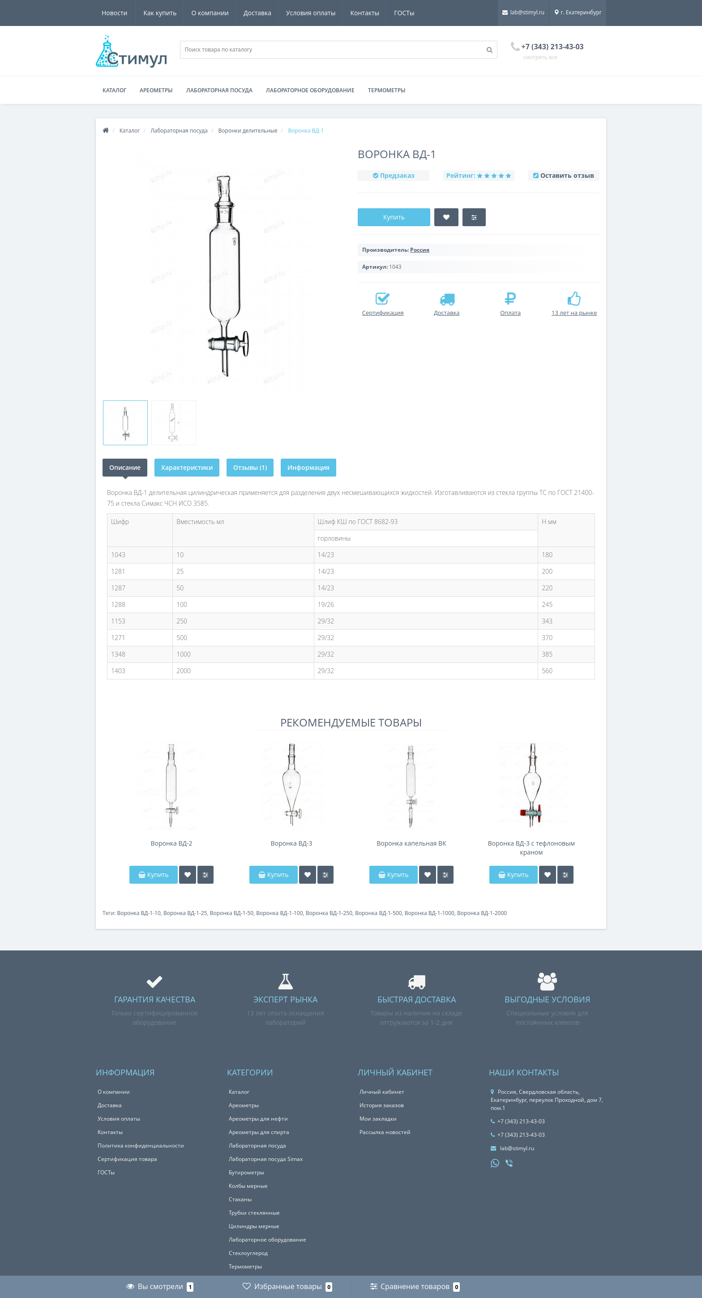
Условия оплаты (273, 13)
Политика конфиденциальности (141, 1145)
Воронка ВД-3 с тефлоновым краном (531, 847)
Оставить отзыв (567, 175)
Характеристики (187, 467)
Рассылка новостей (385, 1132)
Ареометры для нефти (258, 1118)
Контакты (328, 13)
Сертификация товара (127, 1159)
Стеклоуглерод (248, 1253)
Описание (125, 467)
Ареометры (156, 90)
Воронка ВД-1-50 (231, 913)
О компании (169, 13)
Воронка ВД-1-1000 (429, 913)
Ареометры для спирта (259, 1132)
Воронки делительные (248, 130)
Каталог (114, 90)
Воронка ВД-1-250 (329, 913)
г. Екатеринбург (578, 12)
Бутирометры (246, 1172)
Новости (408, 13)
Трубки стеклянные (254, 1212)
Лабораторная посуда (219, 90)
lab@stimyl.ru (523, 12)
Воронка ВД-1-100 (279, 913)
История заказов (382, 1105)
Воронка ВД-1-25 (185, 913)
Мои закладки (378, 1118)
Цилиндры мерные (254, 1226)
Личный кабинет (382, 1092)
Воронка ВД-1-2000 (482, 913)
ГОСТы (369, 13)
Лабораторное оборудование (310, 90)
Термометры (387, 90)
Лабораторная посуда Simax (266, 1159)
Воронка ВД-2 (171, 843)
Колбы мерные (248, 1186)
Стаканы (240, 1199)
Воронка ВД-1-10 (138, 913)
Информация (308, 467)
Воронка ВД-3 (291, 843)
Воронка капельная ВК (411, 843)
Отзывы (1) (250, 467)
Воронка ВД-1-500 (378, 913)
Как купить (118, 13)
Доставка (218, 13)
